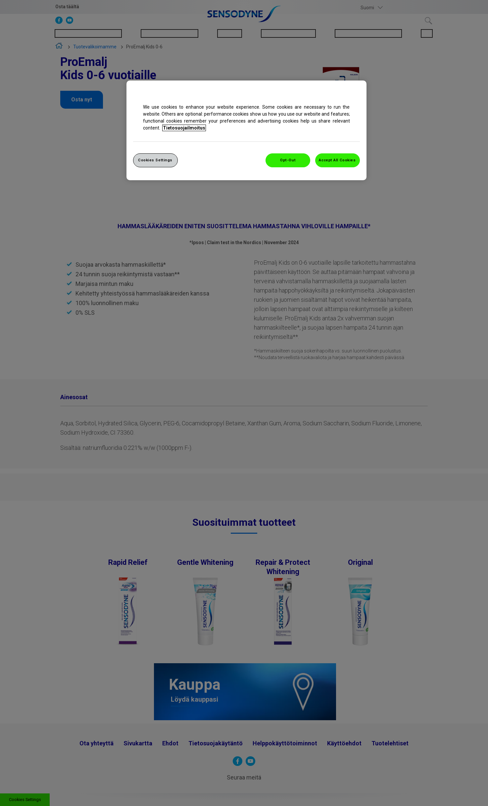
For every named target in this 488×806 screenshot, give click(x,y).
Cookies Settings (155, 160)
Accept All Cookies (337, 160)
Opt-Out (288, 160)
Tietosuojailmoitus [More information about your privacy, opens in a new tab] (184, 128)
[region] (246, 130)
